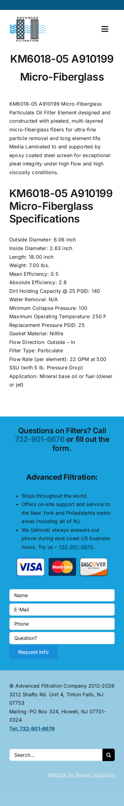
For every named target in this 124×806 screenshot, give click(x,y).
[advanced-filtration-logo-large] (28, 18)
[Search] (108, 755)
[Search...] (55, 755)
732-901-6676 (40, 439)
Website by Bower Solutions (81, 775)
